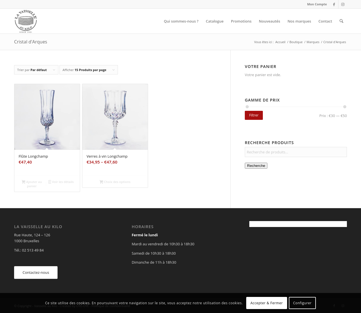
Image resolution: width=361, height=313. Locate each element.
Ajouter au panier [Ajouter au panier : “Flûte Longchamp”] (32, 184)
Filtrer (253, 115)
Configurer (302, 303)
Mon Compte (317, 4)
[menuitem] (315, 4)
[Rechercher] (341, 21)
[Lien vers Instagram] (342, 4)
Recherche (256, 166)
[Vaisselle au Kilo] (25, 21)
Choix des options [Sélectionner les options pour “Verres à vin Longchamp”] (115, 182)
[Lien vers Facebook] (334, 4)
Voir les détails (61, 182)
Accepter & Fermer (266, 303)
